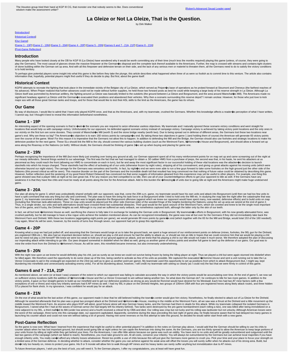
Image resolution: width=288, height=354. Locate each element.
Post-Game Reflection (28, 49)
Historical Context (26, 36)
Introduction (22, 32)
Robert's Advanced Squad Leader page (208, 8)
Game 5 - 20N (95, 45)
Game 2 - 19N (41, 45)
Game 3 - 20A (59, 45)
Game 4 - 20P (77, 45)
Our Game (21, 41)
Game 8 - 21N (144, 45)
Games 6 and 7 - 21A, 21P (120, 45)
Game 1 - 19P (24, 45)
